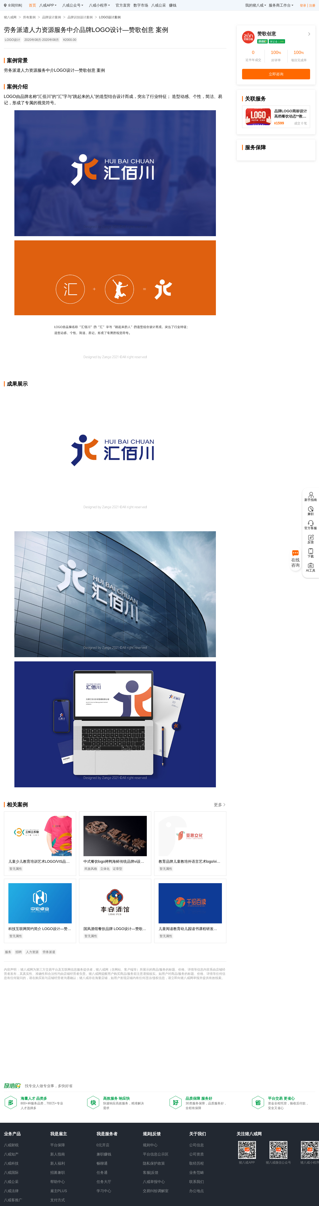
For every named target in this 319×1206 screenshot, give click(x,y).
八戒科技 (11, 1163)
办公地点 (196, 1191)
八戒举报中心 (154, 1182)
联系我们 (196, 1182)
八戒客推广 (13, 1200)
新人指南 (57, 1154)
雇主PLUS (58, 1191)
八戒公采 (11, 1182)
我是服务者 (107, 1134)
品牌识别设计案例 (80, 17)
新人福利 (57, 1163)
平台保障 (57, 1145)
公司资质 (196, 1154)
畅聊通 (102, 1163)
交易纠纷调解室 (156, 1191)
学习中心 (104, 1191)
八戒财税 (11, 1145)
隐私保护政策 (154, 1163)
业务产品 (12, 1134)
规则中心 (150, 1145)
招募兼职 (57, 1172)
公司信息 (196, 1145)
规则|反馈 (152, 1134)
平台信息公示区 (156, 1154)
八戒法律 (11, 1191)
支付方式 (57, 1200)
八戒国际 (11, 1172)
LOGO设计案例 (110, 17)
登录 (303, 5)
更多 (220, 805)
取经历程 (196, 1163)
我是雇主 (58, 1134)
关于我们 (197, 1134)
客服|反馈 (151, 1172)
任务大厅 (104, 1182)
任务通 (102, 1172)
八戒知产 (11, 1154)
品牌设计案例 (51, 17)
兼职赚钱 (104, 1154)
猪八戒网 (10, 17)
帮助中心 (57, 1182)
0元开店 (103, 1145)
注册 (312, 5)
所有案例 (29, 17)
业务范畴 (196, 1172)
